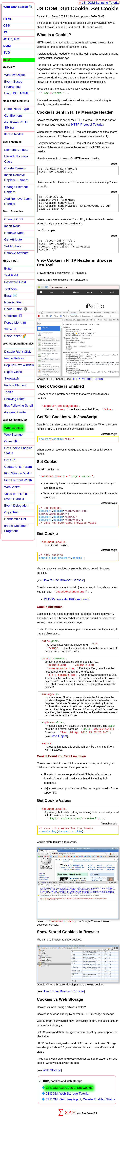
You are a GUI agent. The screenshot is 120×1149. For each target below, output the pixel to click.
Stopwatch (11, 378)
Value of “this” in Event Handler (15, 496)
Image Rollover (14, 358)
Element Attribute (16, 149)
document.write (15, 412)
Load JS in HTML (16, 93)
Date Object (58, 753)
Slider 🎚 (10, 329)
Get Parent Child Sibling (16, 125)
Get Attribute (13, 239)
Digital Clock (13, 372)
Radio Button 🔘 (15, 309)
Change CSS (13, 219)
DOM (7, 45)
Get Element (13, 115)
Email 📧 (10, 295)
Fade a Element (15, 385)
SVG (6, 52)
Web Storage (52, 1089)
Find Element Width (18, 480)
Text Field (11, 275)
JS (5, 32)
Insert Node (12, 226)
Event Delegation (16, 505)
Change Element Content (16, 189)
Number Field (13, 302)
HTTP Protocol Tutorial (87, 124)
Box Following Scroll (18, 405)
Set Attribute (12, 246)
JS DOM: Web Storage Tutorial (67, 1113)
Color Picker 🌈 (15, 336)
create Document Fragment (16, 528)
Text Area (10, 288)
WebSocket (12, 487)
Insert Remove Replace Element (16, 177)
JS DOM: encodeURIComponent (66, 612)
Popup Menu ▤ (15, 322)
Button (8, 268)
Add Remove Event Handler (17, 201)
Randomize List (15, 519)
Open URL (11, 441)
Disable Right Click (17, 351)
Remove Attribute (16, 253)
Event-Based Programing (13, 84)
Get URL (10, 460)
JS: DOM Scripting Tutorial (100, 2)
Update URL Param (18, 466)
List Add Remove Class (16, 159)
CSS (6, 25)
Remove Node (14, 233)
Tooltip (8, 392)
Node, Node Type (16, 108)
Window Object (14, 74)
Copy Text (11, 512)
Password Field (15, 282)
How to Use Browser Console (63, 593)
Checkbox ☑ (13, 315)
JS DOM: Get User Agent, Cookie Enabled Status (80, 1118)
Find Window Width (17, 473)
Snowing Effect (14, 399)
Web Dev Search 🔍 (18, 6)
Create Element (15, 168)
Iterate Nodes (13, 134)
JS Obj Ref (11, 39)
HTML (7, 19)
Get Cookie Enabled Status (18, 450)
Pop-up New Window (19, 365)
